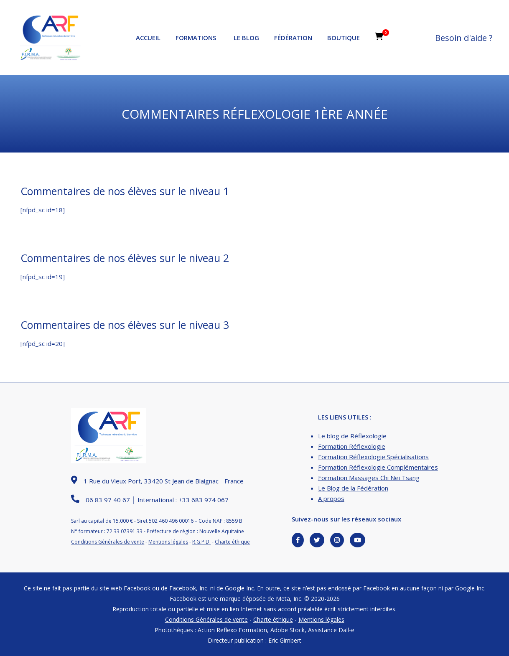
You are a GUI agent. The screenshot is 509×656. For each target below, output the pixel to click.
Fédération (293, 37)
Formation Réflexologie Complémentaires (378, 467)
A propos (331, 498)
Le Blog (246, 37)
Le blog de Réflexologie (352, 436)
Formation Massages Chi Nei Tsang (369, 477)
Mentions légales (168, 541)
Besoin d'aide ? (463, 38)
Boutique (343, 37)
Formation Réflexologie (351, 446)
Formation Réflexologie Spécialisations (373, 457)
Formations (196, 37)
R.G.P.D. (201, 541)
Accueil (148, 37)
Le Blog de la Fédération (353, 488)
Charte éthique (232, 541)
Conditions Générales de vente (107, 541)
